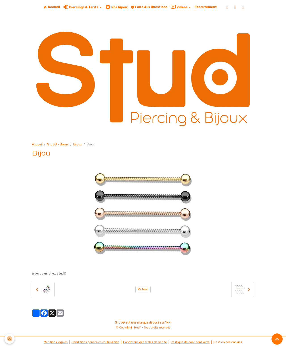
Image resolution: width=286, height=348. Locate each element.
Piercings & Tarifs (81, 7)
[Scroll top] (277, 339)
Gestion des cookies (227, 342)
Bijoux (77, 144)
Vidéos (179, 7)
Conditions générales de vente (145, 342)
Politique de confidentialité (190, 342)
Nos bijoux (116, 7)
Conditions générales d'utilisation (95, 342)
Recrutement (205, 7)
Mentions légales (56, 342)
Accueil (52, 7)
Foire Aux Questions (149, 7)
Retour (143, 289)
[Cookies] (9, 339)
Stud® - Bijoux (58, 144)
